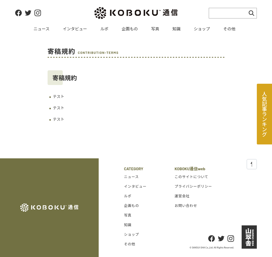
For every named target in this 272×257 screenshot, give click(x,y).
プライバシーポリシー (193, 185)
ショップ (202, 29)
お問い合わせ (186, 205)
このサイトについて (191, 176)
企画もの (130, 29)
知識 (176, 29)
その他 (229, 29)
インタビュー (75, 29)
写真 (155, 29)
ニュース (42, 29)
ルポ (104, 29)
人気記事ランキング (264, 114)
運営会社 (182, 195)
